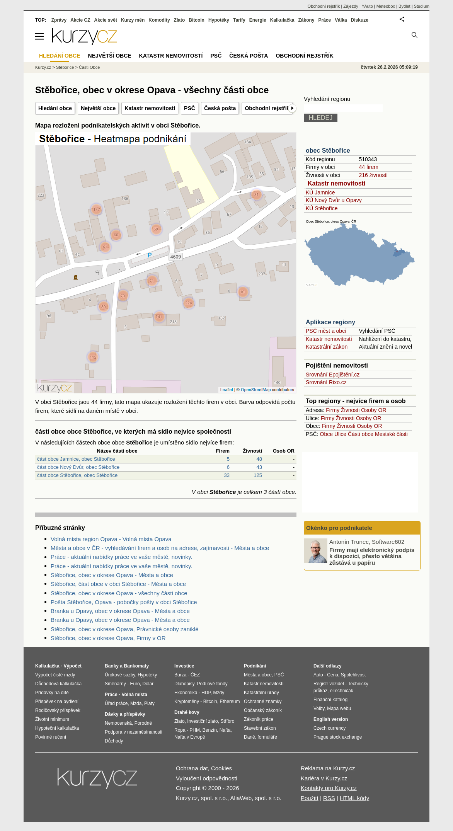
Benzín (210, 730)
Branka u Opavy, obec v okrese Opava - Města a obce (120, 611)
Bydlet (404, 6)
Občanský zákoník (263, 710)
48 (259, 459)
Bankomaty (136, 666)
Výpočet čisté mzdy (55, 675)
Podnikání (255, 666)
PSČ (189, 108)
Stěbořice (65, 67)
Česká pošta (220, 108)
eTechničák (341, 690)
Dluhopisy (184, 683)
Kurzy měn (133, 20)
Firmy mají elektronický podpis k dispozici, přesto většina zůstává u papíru (371, 555)
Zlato (179, 20)
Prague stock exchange (337, 737)
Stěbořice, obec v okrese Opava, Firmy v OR (108, 638)
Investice (184, 666)
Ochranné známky (262, 701)
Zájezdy (350, 6)
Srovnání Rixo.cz (326, 382)
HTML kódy (354, 798)
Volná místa (134, 694)
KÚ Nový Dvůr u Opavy (334, 200)
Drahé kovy (186, 712)
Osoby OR (373, 410)
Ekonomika (185, 692)
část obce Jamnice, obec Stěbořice (76, 459)
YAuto (367, 6)
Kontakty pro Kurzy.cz (329, 788)
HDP (206, 692)
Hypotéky (218, 20)
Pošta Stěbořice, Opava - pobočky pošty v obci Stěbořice (124, 602)
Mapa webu (339, 708)
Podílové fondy (212, 683)
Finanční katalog (330, 699)
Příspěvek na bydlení (56, 701)
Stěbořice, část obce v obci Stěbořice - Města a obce (118, 584)
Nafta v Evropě (189, 737)
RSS (329, 798)
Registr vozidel (328, 683)
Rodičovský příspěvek (57, 710)
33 (227, 475)
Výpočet (72, 666)
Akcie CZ (80, 20)
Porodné (143, 723)
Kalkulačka (282, 20)
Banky (112, 666)
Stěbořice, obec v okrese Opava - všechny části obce (119, 593)
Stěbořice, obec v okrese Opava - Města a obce (112, 575)
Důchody (114, 741)
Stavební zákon (260, 728)
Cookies (221, 768)
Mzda (135, 703)
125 (258, 475)
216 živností (373, 175)
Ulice (340, 434)
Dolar (147, 683)
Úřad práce (116, 703)
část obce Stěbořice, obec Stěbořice (77, 475)
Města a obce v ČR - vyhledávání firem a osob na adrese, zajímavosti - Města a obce (160, 548)
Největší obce (98, 108)
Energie (257, 20)
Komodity (159, 20)
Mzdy (219, 692)
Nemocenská (118, 723)
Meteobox (385, 6)
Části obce (360, 434)
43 (259, 467)
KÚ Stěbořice (321, 208)
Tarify (239, 20)
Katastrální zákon (326, 347)
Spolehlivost (353, 675)
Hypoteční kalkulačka (57, 728)
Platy (149, 703)
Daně (249, 737)
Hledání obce (55, 108)
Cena (332, 675)
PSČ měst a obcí (326, 331)
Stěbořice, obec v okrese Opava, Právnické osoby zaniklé (125, 629)
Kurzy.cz (43, 67)
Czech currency (329, 728)
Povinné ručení (50, 737)
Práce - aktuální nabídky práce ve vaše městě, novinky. (121, 556)
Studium (421, 6)
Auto (318, 675)
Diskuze (359, 20)
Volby (318, 708)
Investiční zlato (202, 721)
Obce (326, 434)
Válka (341, 20)
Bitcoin (196, 20)
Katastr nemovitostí (149, 108)
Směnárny (115, 683)
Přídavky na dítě (52, 692)
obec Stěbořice (328, 150)
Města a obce (258, 675)
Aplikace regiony (330, 322)
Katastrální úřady (261, 692)
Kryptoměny (186, 701)
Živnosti (350, 410)
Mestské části (391, 434)
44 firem (368, 167)
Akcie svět (105, 20)
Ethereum (230, 701)
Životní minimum (52, 719)
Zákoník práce (258, 719)
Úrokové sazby (120, 675)
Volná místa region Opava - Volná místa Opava (111, 539)
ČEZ (195, 675)
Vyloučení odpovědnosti (206, 778)
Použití (309, 798)
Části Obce (89, 67)
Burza (180, 675)
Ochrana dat (192, 768)
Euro (135, 683)
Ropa (180, 730)
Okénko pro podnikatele (339, 527)
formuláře (267, 737)
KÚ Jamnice (320, 192)
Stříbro (227, 721)
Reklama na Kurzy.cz (328, 768)
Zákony (306, 20)
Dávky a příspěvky (125, 714)
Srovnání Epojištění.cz (332, 374)
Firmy (332, 410)
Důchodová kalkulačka (58, 683)
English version (330, 719)
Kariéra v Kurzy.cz (324, 778)
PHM (194, 730)
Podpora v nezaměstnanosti (133, 732)
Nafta (225, 730)
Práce (324, 20)
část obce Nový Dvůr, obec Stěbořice (78, 467)
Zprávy (58, 20)
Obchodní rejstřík (267, 108)
